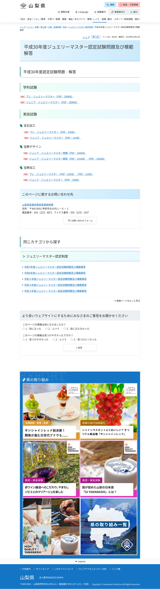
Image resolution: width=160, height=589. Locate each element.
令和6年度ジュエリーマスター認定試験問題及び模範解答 (55, 273)
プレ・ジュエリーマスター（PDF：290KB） (50, 96)
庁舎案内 (26, 568)
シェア (86, 37)
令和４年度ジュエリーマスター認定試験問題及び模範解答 (55, 285)
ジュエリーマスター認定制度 (81, 27)
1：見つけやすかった (37, 339)
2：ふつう (53, 328)
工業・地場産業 (54, 27)
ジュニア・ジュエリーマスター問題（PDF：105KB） (58, 153)
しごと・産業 (33, 27)
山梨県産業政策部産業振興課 (37, 204)
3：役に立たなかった (78, 328)
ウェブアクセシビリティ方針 (92, 568)
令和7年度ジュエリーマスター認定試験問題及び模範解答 (55, 267)
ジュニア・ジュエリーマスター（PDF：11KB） (55, 138)
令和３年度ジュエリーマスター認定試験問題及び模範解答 (55, 291)
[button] (129, 4)
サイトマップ (42, 568)
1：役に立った (33, 328)
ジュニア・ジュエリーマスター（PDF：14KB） (54, 180)
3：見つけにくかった (85, 339)
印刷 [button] (97, 37)
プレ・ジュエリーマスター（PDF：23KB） (53, 132)
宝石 (65, 27)
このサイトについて (63, 568)
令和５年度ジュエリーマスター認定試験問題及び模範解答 (55, 279)
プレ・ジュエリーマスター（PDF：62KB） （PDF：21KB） (61, 174)
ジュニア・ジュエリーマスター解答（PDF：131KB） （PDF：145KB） (67, 159)
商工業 (43, 27)
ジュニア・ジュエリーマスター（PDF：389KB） (52, 102)
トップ (23, 27)
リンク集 (116, 568)
